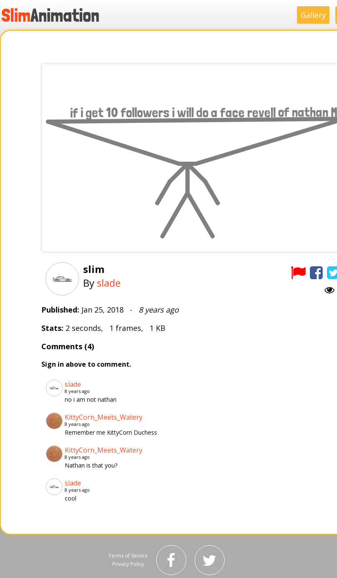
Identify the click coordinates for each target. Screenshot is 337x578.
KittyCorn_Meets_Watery (103, 417)
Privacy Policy (128, 564)
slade (109, 283)
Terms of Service (128, 555)
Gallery (313, 15)
